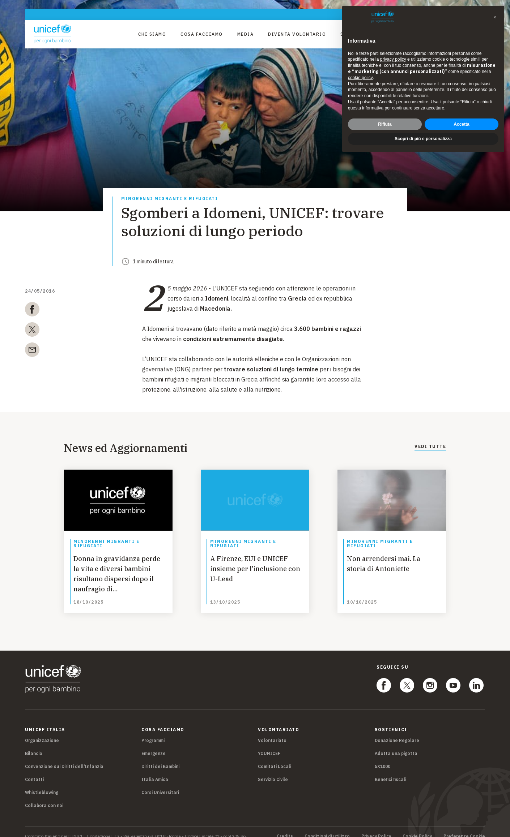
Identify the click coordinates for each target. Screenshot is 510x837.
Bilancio (33, 744)
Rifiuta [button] (384, 124)
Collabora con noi (44, 796)
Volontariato (272, 731)
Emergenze (153, 744)
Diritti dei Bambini (160, 757)
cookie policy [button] (360, 77)
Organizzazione (42, 731)
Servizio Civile (273, 770)
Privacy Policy (376, 827)
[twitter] (32, 331)
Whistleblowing (41, 783)
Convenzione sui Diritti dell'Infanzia (64, 757)
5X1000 (382, 757)
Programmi (153, 731)
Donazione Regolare (397, 731)
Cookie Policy (417, 827)
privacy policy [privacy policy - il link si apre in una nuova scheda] (393, 59)
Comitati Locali (274, 757)
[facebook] (32, 310)
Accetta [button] (461, 124)
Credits (285, 827)
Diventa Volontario (297, 34)
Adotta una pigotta (396, 744)
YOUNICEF (269, 744)
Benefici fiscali (390, 770)
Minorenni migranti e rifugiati (169, 199)
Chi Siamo (152, 34)
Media (245, 34)
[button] (495, 17)
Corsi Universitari (160, 783)
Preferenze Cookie (464, 827)
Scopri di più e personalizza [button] (423, 138)
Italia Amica (154, 770)
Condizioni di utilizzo (327, 827)
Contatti (34, 770)
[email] (32, 351)
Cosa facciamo (201, 34)
